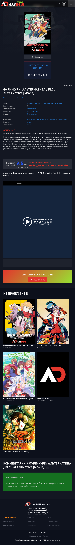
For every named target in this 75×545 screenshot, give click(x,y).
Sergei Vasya (53, 119)
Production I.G (32, 114)
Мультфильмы (31, 525)
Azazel (45, 119)
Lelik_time (39, 119)
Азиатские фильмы (54, 525)
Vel (34, 119)
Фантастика (58, 103)
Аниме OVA (31, 517)
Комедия (30, 103)
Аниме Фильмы (22, 98)
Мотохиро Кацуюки (34, 111)
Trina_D (29, 119)
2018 (4, 98)
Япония (11, 98)
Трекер (45, 536)
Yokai (29, 125)
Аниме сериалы (8, 521)
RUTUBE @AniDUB (37, 75)
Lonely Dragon (62, 119)
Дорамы (50, 517)
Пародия (37, 103)
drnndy (29, 122)
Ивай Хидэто (31, 109)
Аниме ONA (31, 521)
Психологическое (47, 103)
